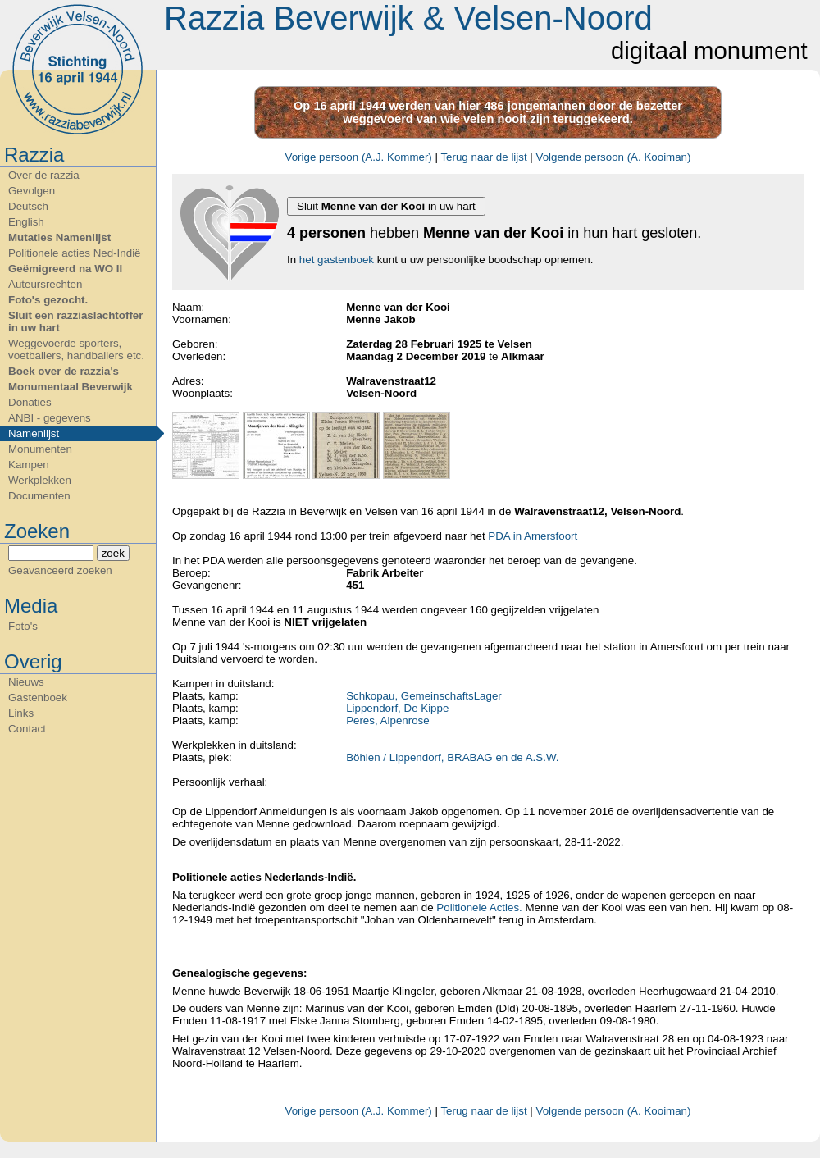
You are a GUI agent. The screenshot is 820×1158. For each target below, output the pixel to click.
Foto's (23, 626)
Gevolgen (31, 191)
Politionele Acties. (479, 907)
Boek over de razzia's (63, 371)
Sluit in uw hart (386, 206)
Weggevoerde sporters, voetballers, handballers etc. (76, 349)
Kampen (28, 464)
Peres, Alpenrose (388, 720)
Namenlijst (33, 433)
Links (21, 713)
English (26, 222)
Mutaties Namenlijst (59, 237)
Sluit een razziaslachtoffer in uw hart (75, 321)
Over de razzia (44, 175)
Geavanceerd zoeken (60, 570)
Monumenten (40, 449)
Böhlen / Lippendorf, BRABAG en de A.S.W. (452, 757)
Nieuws (26, 682)
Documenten (39, 496)
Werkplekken (39, 480)
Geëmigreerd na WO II (65, 268)
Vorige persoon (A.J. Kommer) (358, 157)
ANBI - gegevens (49, 418)
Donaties (30, 402)
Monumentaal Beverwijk (70, 387)
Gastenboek (37, 697)
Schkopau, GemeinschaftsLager (424, 696)
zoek (113, 553)
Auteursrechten (45, 284)
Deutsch (28, 206)
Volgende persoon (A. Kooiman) (613, 157)
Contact (27, 729)
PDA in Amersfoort (532, 536)
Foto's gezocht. (48, 300)
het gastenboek (336, 259)
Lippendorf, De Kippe (397, 708)
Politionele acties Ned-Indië (74, 253)
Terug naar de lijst (483, 157)
